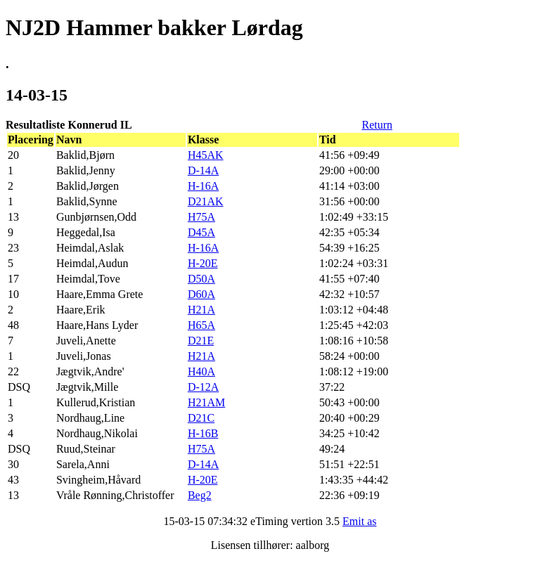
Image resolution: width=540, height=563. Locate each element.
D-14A (203, 170)
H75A (201, 217)
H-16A (203, 186)
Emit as (359, 521)
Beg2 (200, 495)
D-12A (203, 387)
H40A (201, 371)
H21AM (206, 402)
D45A (201, 232)
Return (376, 125)
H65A (201, 325)
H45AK (206, 155)
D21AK (206, 201)
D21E (201, 341)
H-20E (203, 263)
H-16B (203, 433)
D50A (201, 279)
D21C (201, 418)
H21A (201, 310)
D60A (201, 294)
